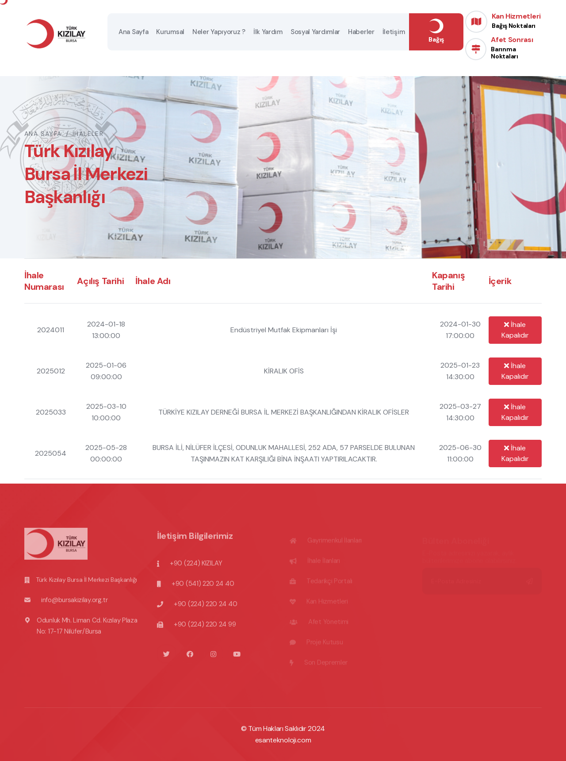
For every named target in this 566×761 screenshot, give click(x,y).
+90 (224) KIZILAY (196, 566)
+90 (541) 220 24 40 (203, 587)
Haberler (361, 31)
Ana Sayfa (133, 31)
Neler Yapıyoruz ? (218, 31)
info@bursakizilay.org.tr (74, 603)
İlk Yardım (268, 31)
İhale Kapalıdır (515, 330)
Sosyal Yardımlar (315, 31)
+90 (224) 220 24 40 (205, 607)
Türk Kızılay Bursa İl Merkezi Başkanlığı (86, 583)
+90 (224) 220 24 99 (205, 627)
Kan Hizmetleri (516, 20)
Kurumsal (170, 31)
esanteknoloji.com (283, 740)
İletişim (393, 31)
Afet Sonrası (516, 47)
